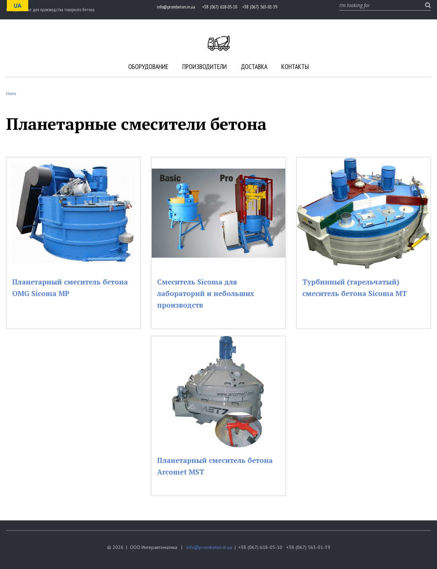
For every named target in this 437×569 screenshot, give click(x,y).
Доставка (254, 66)
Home (11, 93)
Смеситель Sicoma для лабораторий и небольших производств (212, 293)
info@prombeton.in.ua (209, 547)
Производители (204, 66)
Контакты (295, 66)
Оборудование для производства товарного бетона (50, 9)
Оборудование (148, 66)
